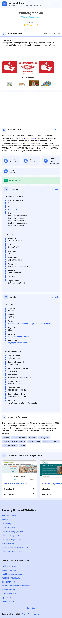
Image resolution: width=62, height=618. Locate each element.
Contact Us (31, 608)
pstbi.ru (5, 519)
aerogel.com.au (9, 570)
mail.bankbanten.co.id (12, 574)
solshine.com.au (9, 593)
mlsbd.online (8, 601)
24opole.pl (7, 523)
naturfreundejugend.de (12, 531)
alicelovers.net (8, 589)
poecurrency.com (10, 535)
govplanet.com (9, 516)
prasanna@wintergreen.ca (18, 336)
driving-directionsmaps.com (15, 547)
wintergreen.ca (30, 138)
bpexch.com (8, 597)
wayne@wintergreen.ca (17, 343)
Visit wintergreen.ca (30, 17)
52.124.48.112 (13, 209)
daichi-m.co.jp (8, 527)
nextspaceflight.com (11, 539)
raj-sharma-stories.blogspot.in (16, 585)
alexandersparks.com (12, 551)
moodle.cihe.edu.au (11, 578)
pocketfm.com (8, 582)
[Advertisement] (31, 54)
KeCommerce (13, 203)
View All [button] (57, 130)
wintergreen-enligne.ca (15, 483)
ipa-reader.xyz (8, 543)
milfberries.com (9, 566)
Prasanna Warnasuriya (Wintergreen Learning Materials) (30, 323)
